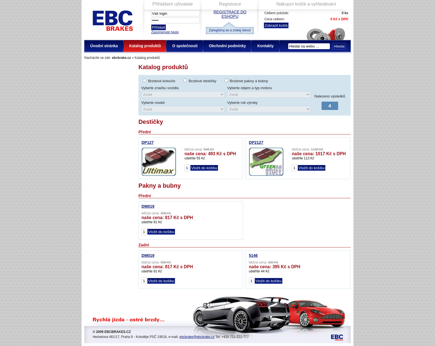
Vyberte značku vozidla (160, 88)
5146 (253, 255)
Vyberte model (153, 103)
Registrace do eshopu (229, 14)
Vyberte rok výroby (242, 103)
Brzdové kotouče (161, 81)
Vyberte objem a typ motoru (249, 88)
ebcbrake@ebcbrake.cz (196, 337)
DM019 (147, 206)
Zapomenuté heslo (165, 32)
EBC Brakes (112, 19)
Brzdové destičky (202, 81)
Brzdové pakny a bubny (249, 81)
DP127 (147, 142)
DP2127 (256, 142)
